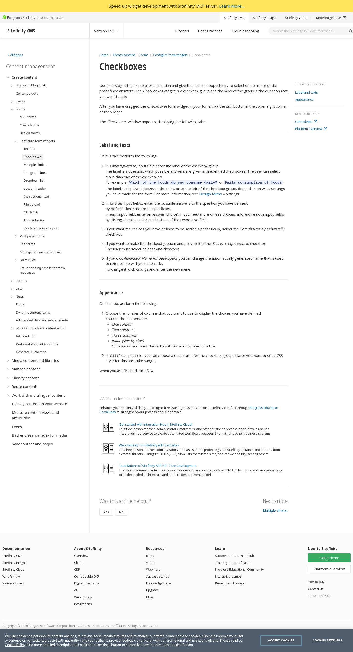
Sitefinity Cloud (296, 17)
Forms (143, 55)
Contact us (316, 588)
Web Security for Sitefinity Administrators (149, 444)
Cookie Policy (15, 645)
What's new (11, 575)
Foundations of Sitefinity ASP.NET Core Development (157, 465)
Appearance (304, 100)
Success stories (157, 575)
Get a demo (306, 122)
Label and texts (306, 93)
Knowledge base (331, 17)
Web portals (83, 596)
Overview (81, 555)
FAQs (150, 596)
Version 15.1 (106, 30)
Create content (124, 55)
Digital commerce (86, 582)
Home (103, 55)
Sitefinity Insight (264, 17)
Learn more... (231, 6)
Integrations (83, 603)
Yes (106, 511)
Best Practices (210, 30)
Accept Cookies (281, 640)
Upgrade (152, 589)
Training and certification (233, 562)
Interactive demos (228, 575)
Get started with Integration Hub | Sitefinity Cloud (155, 423)
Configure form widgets (170, 55)
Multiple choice (275, 509)
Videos (151, 562)
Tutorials (181, 30)
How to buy (316, 581)
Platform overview (311, 129)
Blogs (150, 555)
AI (75, 589)
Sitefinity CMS (234, 17)
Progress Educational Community (239, 569)
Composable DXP (87, 575)
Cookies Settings (327, 640)
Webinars (153, 569)
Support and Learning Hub (234, 555)
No (121, 511)
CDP (77, 569)
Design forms (210, 193)
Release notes (13, 582)
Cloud (78, 562)
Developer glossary (229, 582)
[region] (176, 640)
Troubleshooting (245, 30)
